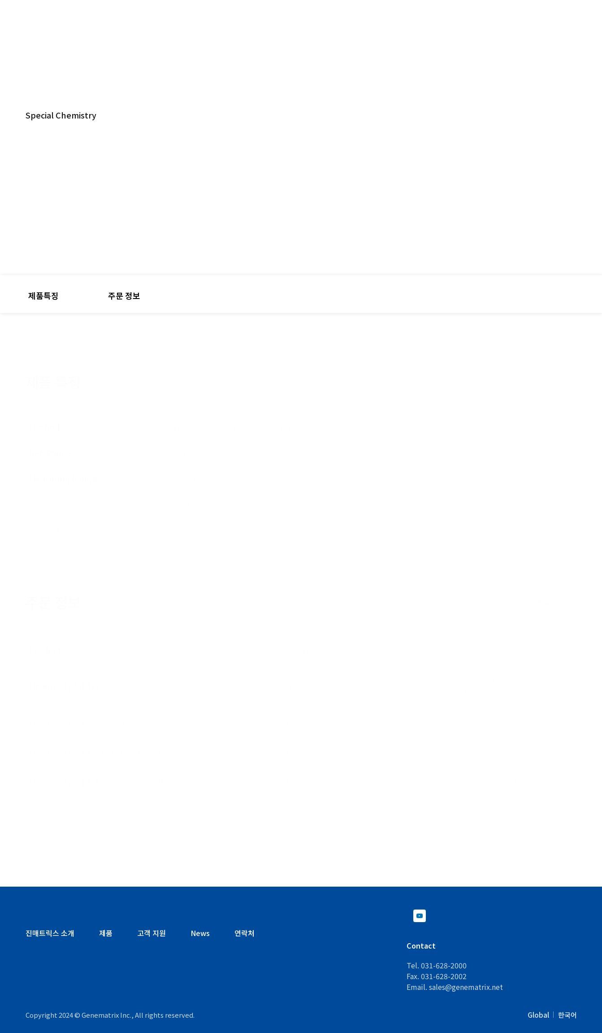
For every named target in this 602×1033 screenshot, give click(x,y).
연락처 (244, 933)
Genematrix (66, 26)
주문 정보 (124, 295)
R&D (357, 32)
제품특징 (43, 295)
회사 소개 (495, 32)
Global (538, 1015)
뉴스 (559, 32)
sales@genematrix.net (466, 986)
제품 (300, 32)
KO (499, 12)
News (200, 933)
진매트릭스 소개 (50, 933)
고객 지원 (423, 32)
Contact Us (555, 13)
